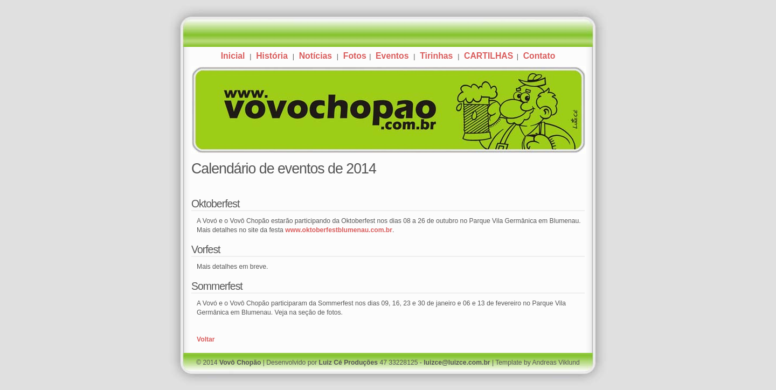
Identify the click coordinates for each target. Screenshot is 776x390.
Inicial (233, 55)
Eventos (392, 55)
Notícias (315, 55)
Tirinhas (436, 55)
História (272, 55)
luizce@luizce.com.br (457, 362)
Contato (539, 55)
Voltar (206, 339)
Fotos (354, 55)
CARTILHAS (490, 55)
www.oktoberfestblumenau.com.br (338, 230)
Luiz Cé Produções (348, 362)
